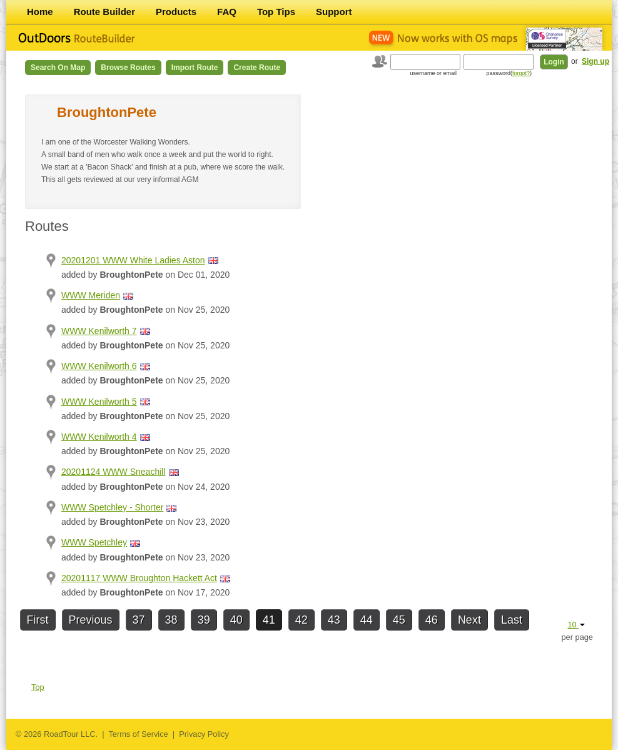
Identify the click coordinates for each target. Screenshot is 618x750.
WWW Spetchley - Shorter (112, 507)
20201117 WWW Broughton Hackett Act (139, 578)
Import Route (194, 67)
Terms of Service (138, 734)
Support (334, 11)
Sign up (595, 61)
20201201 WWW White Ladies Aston (133, 260)
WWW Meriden (90, 295)
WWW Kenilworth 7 (99, 331)
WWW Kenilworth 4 (99, 437)
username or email (433, 73)
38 (171, 620)
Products (176, 11)
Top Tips (276, 11)
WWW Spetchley (94, 542)
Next (469, 620)
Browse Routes (128, 67)
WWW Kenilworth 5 (99, 402)
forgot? (521, 73)
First (38, 620)
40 (236, 620)
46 (431, 620)
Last (511, 620)
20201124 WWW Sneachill (113, 472)
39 (204, 620)
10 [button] (576, 624)
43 (334, 620)
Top (37, 687)
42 (301, 620)
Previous (91, 620)
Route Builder (104, 11)
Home (40, 11)
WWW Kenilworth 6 (99, 366)
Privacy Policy (204, 734)
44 (366, 620)
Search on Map (58, 67)
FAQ (226, 11)
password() (509, 73)
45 (399, 620)
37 (139, 620)
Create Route (256, 67)
